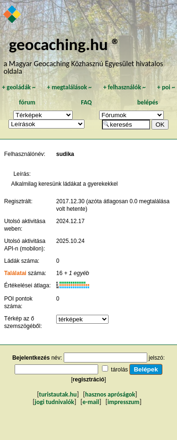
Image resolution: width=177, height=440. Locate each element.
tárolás (119, 369)
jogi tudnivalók (54, 402)
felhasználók (124, 87)
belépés (147, 102)
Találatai (15, 273)
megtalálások (69, 87)
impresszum (124, 402)
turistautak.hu (58, 394)
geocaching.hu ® (64, 44)
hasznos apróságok (110, 394)
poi (166, 87)
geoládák (19, 87)
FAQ (86, 102)
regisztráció (88, 379)
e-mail (91, 402)
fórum (27, 102)
